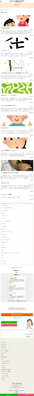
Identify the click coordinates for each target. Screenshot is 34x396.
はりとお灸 (4, 365)
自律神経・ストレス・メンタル (7, 231)
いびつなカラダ (4, 50)
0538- (18, 314)
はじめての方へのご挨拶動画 (6, 194)
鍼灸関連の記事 (4, 242)
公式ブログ (5, 9)
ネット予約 (9, 325)
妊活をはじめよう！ (5, 215)
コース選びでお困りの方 (6, 361)
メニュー (2, 359)
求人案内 (30, 331)
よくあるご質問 (3, 348)
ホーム (2, 9)
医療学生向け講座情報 (28, 334)
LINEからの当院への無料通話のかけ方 (8, 105)
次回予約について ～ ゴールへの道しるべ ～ (9, 95)
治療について (4, 223)
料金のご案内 (3, 344)
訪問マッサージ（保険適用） (6, 371)
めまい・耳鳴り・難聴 (5, 239)
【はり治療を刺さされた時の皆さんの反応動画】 (10, 172)
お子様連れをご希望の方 (5, 28)
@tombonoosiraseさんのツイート (17, 267)
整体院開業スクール (29, 336)
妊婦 (2, 250)
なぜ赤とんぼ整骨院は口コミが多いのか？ (9, 150)
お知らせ (3, 218)
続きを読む (31, 35)
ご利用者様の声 (4, 226)
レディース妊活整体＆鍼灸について (7, 207)
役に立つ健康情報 (4, 210)
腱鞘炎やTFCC (4, 247)
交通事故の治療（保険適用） (6, 369)
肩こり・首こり (4, 263)
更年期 (3, 258)
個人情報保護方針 (4, 357)
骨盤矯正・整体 (4, 363)
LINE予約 (9, 322)
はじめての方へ (3, 342)
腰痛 (2, 255)
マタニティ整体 (4, 373)
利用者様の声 (3, 346)
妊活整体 (3, 367)
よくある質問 (4, 234)
